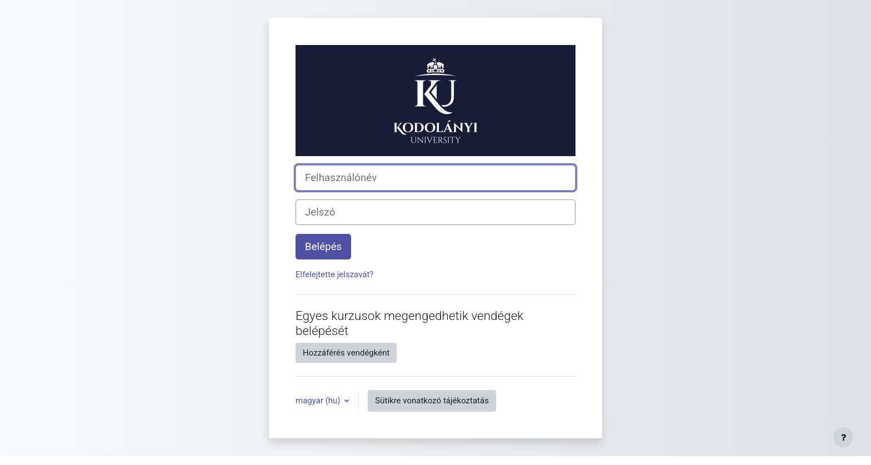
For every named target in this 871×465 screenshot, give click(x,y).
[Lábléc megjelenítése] (843, 437)
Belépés (323, 247)
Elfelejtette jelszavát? (334, 274)
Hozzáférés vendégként (346, 353)
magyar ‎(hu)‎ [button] (319, 401)
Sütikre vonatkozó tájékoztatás (432, 401)
